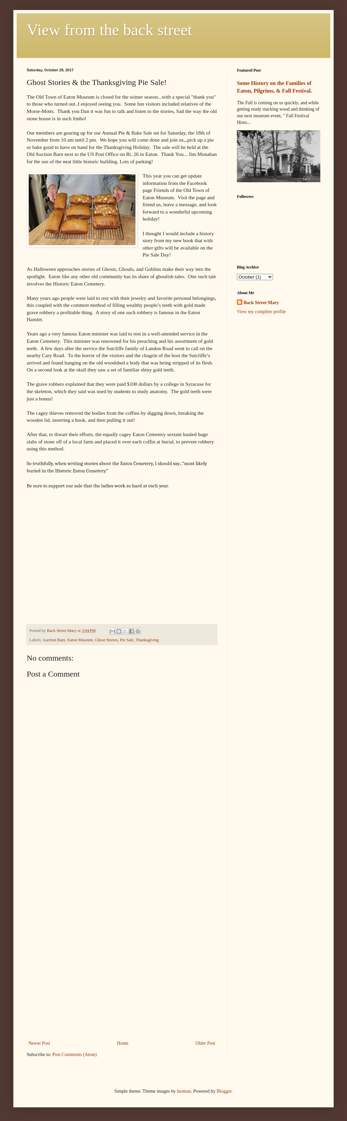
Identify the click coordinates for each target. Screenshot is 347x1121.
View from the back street (109, 30)
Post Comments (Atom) (74, 1054)
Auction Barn (54, 640)
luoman (184, 1091)
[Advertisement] (121, 931)
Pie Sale (126, 640)
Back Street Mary (261, 302)
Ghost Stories (106, 640)
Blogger (224, 1091)
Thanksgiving (146, 640)
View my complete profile (261, 311)
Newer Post (39, 1043)
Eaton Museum (80, 640)
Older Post (206, 1043)
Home (122, 1043)
